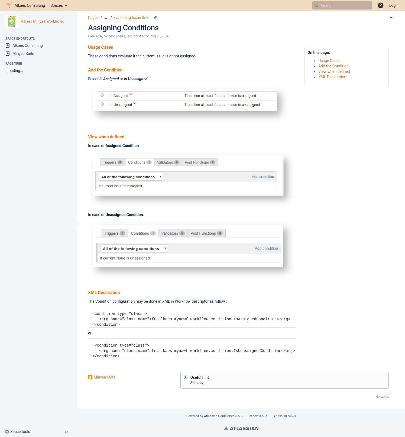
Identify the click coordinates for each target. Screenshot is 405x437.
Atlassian (241, 428)
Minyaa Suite (104, 377)
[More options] (392, 18)
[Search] (316, 5)
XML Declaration (332, 77)
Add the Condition (333, 66)
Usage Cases (329, 60)
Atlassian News (285, 416)
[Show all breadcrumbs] (106, 17)
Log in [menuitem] (394, 5)
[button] (381, 5)
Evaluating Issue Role (131, 17)
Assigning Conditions (123, 27)
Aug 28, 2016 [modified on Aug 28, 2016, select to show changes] (159, 36)
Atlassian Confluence (219, 416)
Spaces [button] (56, 5)
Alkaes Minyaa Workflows (42, 21)
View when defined (334, 71)
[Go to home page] (25, 5)
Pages (93, 17)
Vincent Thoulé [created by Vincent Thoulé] (114, 36)
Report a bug (258, 416)
